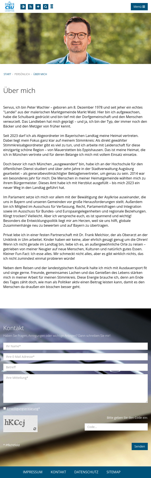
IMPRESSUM (33, 472)
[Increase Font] (38, 6)
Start (7, 74)
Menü (139, 7)
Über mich (40, 74)
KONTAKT (58, 472)
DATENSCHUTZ (86, 472)
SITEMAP (113, 472)
